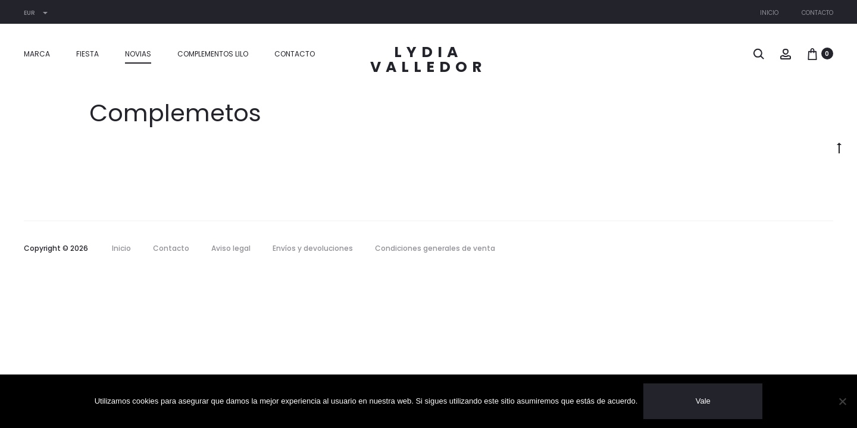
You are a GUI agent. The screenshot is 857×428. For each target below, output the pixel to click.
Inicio (769, 12)
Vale (703, 400)
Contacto (817, 12)
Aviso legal (231, 248)
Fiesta (87, 54)
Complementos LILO (212, 54)
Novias (138, 54)
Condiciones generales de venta (435, 248)
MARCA (37, 54)
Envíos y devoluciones (313, 248)
